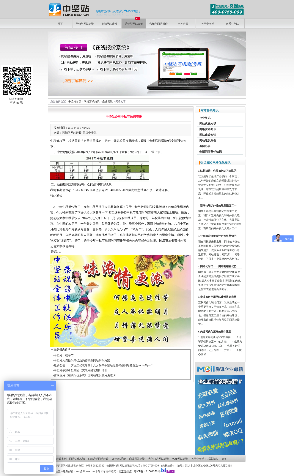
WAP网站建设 (180, 458)
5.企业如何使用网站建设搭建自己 (217, 296)
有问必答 (183, 23)
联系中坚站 (232, 23)
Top (224, 458)
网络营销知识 (91, 101)
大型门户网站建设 (158, 458)
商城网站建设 (109, 23)
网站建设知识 (207, 134)
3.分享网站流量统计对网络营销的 (217, 235)
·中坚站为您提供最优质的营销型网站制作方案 (81, 360)
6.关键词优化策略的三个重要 (214, 331)
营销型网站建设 (85, 23)
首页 (60, 23)
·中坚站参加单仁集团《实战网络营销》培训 (80, 370)
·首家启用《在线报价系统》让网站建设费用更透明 (84, 375)
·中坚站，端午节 (63, 355)
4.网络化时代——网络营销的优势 (217, 266)
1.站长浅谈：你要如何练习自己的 (217, 170)
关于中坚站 (207, 23)
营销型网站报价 (158, 23)
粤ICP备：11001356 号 (147, 471)
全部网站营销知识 (210, 151)
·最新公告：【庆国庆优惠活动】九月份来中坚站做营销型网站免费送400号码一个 (103, 365)
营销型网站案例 (134, 22)
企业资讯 (107, 101)
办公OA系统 (119, 458)
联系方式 (213, 458)
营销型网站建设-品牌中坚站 (79, 132)
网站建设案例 (207, 140)
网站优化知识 (207, 123)
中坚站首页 (74, 101)
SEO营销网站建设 (98, 458)
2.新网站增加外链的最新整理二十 (217, 205)
